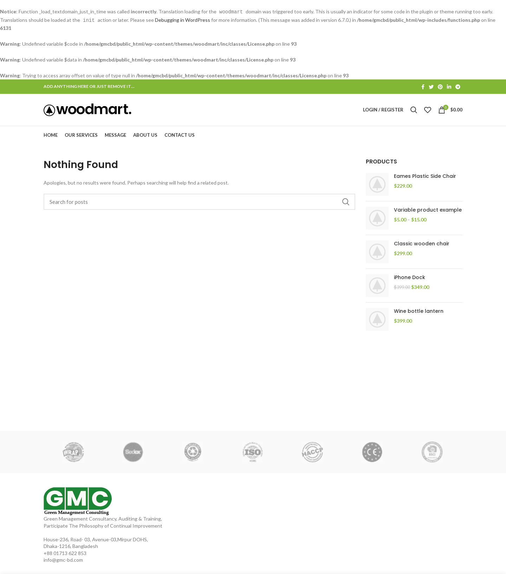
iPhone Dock (409, 281)
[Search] (199, 206)
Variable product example (428, 214)
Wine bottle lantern (418, 315)
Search (346, 206)
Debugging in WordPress (182, 19)
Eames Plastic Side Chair (425, 180)
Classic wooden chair (421, 247)
